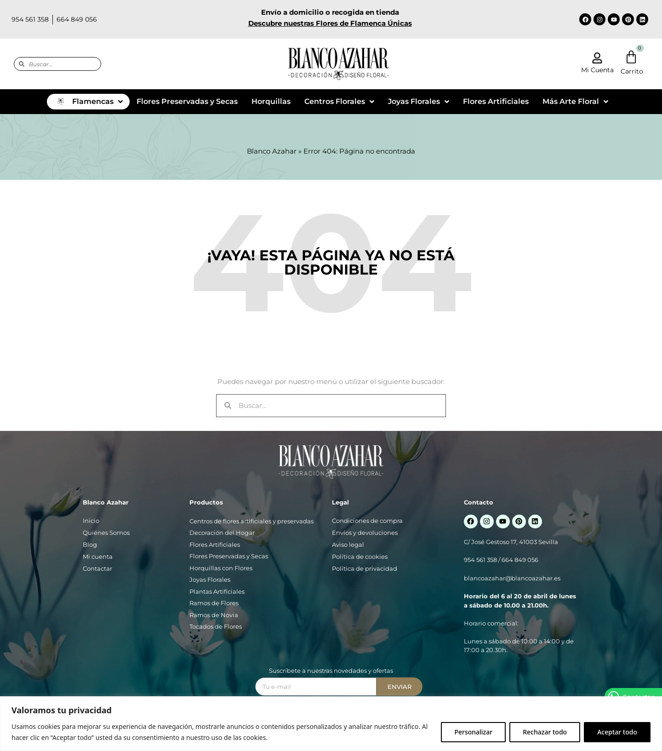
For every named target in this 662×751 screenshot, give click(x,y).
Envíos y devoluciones (365, 532)
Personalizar (473, 732)
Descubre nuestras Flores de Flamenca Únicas (330, 23)
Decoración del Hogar (222, 532)
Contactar (97, 568)
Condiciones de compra (367, 520)
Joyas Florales (209, 579)
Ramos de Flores (214, 603)
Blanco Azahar (272, 151)
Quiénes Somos (106, 532)
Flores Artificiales (214, 544)
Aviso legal (348, 544)
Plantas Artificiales (217, 591)
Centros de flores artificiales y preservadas (251, 521)
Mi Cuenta (597, 70)
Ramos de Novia (213, 615)
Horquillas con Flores (220, 568)
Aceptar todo (617, 732)
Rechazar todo (545, 732)
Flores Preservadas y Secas (228, 556)
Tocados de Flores (215, 626)
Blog (90, 544)
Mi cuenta (98, 556)
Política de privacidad (364, 568)
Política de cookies (360, 556)
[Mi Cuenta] (597, 57)
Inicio (91, 520)
